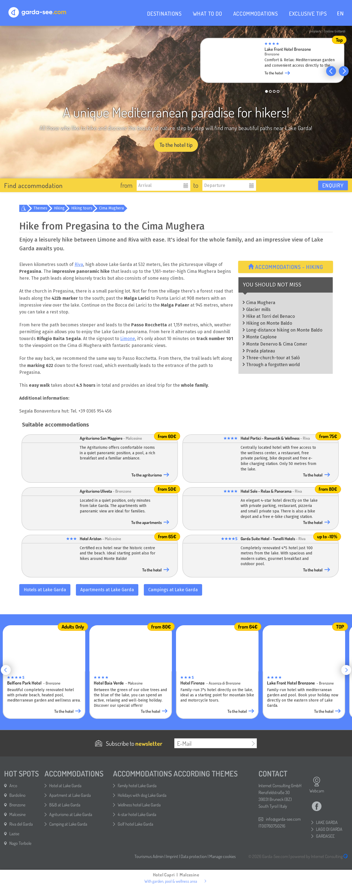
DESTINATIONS (164, 13)
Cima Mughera (111, 208)
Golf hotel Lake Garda (135, 824)
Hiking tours (81, 208)
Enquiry (333, 185)
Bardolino (17, 795)
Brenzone (17, 805)
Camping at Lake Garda (68, 824)
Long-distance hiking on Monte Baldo (284, 330)
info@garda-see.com (283, 819)
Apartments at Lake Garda (107, 589)
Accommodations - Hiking (285, 266)
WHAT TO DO (207, 13)
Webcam (316, 785)
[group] (276, 62)
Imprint (172, 856)
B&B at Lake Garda (64, 805)
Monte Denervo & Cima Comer (276, 344)
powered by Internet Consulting (319, 856)
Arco (13, 785)
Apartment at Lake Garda (70, 795)
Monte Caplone (261, 337)
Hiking (59, 208)
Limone (127, 338)
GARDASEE (325, 836)
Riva (79, 264)
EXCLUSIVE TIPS (308, 13)
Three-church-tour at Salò (273, 357)
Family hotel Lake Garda (137, 785)
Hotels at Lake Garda (45, 589)
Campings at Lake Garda (173, 589)
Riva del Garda (21, 824)
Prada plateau (260, 351)
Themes (40, 208)
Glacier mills (258, 309)
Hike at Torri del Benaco (270, 316)
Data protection (194, 856)
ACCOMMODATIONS (255, 13)
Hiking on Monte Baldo (269, 323)
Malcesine (17, 814)
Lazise (14, 833)
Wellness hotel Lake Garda (139, 805)
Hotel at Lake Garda (65, 785)
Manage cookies (222, 856)
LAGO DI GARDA (329, 829)
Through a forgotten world (273, 364)
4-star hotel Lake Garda (137, 814)
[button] (331, 71)
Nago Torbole (20, 843)
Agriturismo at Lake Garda (70, 814)
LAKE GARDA (327, 822)
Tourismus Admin (149, 856)
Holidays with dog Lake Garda (142, 795)
